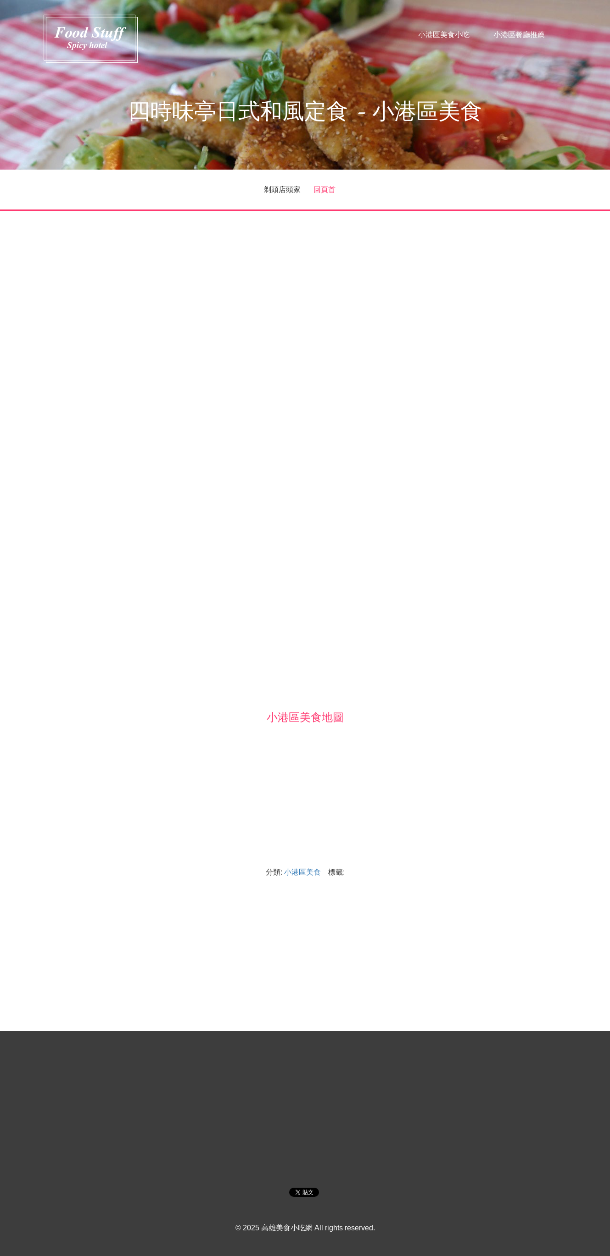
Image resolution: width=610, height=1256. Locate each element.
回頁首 (324, 189)
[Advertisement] (305, 285)
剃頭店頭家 (282, 189)
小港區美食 (302, 872)
